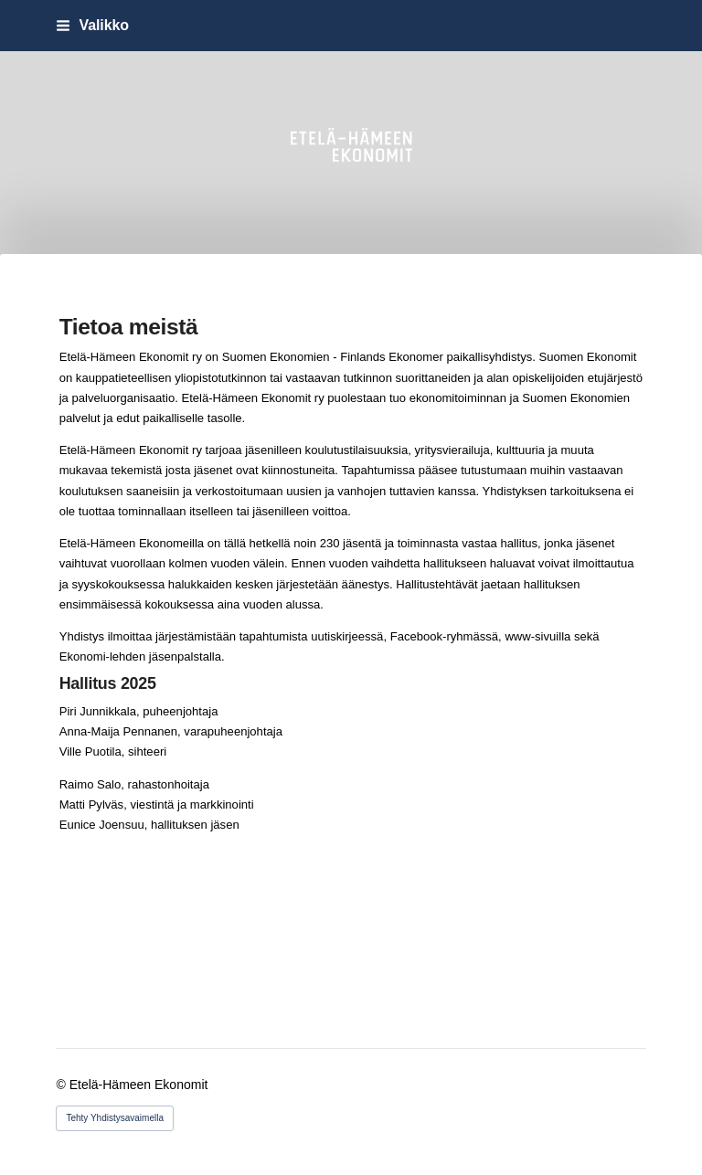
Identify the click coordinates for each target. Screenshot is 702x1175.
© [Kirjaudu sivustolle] (62, 1084)
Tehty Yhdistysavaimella (115, 1118)
